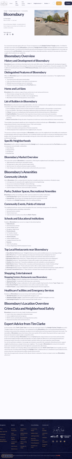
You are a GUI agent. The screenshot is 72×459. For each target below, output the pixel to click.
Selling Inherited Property (23, 434)
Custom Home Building (14, 442)
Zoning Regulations (35, 443)
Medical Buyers (14, 448)
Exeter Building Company (13, 108)
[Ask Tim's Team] (7, 456)
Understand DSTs (44, 434)
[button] (30, 3)
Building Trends (34, 433)
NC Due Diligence (13, 438)
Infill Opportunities (35, 435)
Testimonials (2, 434)
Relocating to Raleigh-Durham (3, 440)
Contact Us (2, 437)
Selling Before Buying (23, 429)
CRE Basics (44, 437)
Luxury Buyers (14, 446)
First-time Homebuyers (14, 429)
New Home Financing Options (35, 439)
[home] (4, 3)
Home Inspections (13, 434)
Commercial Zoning (44, 445)
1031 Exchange (44, 429)
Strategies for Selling (23, 447)
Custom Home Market (34, 429)
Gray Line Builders (11, 110)
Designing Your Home (34, 446)
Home (1, 428)
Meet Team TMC (3, 431)
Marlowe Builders (11, 116)
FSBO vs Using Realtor (23, 442)
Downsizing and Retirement (23, 438)
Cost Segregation (44, 441)
